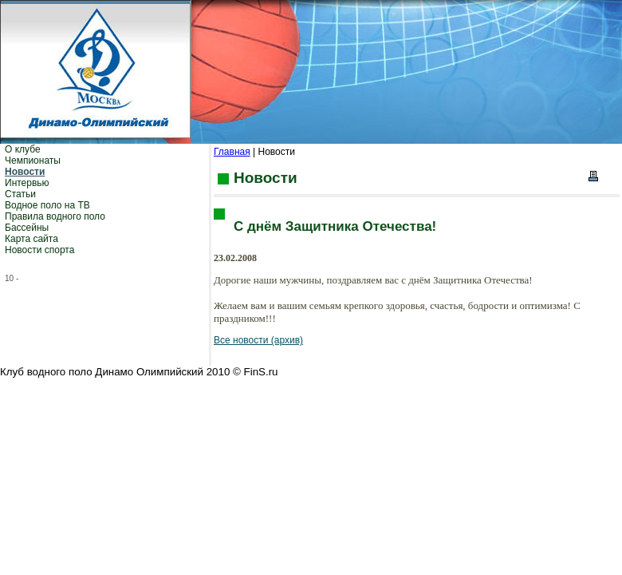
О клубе (23, 149)
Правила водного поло (55, 216)
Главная (232, 151)
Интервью (27, 182)
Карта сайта (31, 238)
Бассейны (27, 227)
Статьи (20, 194)
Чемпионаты (33, 160)
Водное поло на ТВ (47, 205)
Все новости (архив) (258, 340)
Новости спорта (39, 250)
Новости (25, 171)
